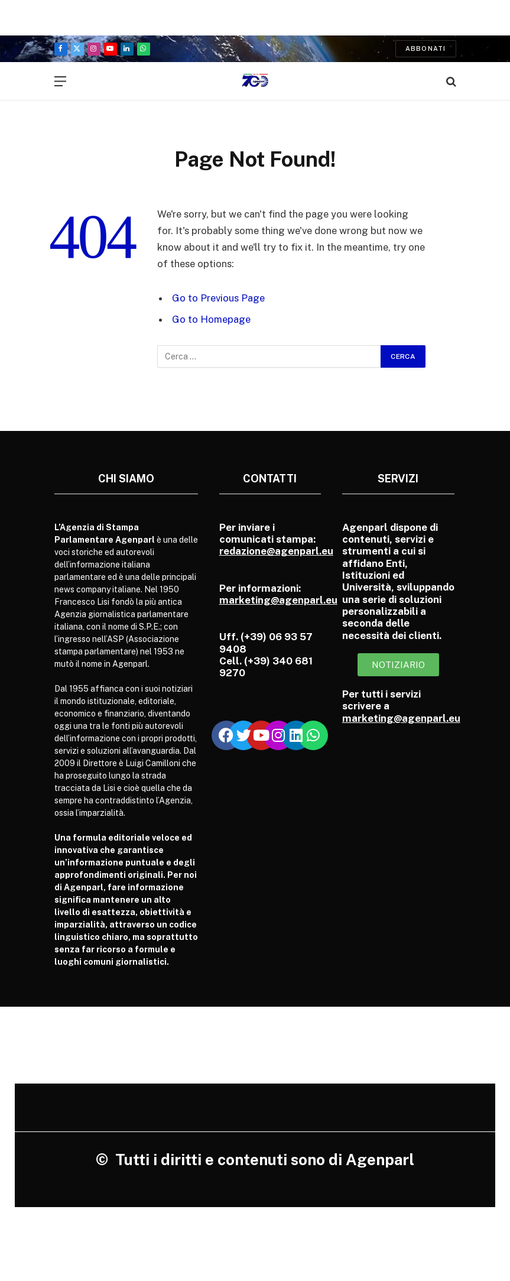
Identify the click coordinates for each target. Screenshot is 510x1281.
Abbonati (425, 48)
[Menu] (60, 81)
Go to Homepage (211, 319)
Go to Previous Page (218, 298)
